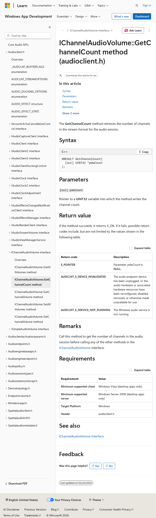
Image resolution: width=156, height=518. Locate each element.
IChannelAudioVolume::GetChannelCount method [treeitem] (32, 281)
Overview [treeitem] (17, 59)
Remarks (67, 107)
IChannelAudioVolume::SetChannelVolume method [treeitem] (32, 319)
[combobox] (28, 35)
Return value (70, 102)
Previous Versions (35, 509)
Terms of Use (11, 515)
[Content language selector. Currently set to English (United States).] (21, 500)
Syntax (66, 91)
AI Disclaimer (11, 509)
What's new (121, 16)
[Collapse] (50, 27)
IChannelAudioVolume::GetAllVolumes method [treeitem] (32, 269)
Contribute (71, 509)
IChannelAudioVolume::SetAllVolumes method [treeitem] (33, 306)
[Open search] (137, 5)
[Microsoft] (7, 5)
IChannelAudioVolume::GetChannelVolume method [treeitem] (32, 294)
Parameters (69, 96)
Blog (53, 509)
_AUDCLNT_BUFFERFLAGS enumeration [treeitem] (27, 69)
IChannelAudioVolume (75, 347)
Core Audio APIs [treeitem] (18, 44)
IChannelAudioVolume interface (89, 30)
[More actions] (149, 30)
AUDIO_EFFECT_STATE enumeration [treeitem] (25, 113)
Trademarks (31, 515)
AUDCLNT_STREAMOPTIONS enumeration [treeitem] (29, 81)
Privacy (87, 509)
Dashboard (142, 16)
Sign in (147, 5)
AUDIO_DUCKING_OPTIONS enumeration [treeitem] (29, 94)
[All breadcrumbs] (62, 30)
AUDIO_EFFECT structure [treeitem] (27, 104)
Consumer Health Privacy (115, 509)
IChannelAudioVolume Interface (81, 436)
